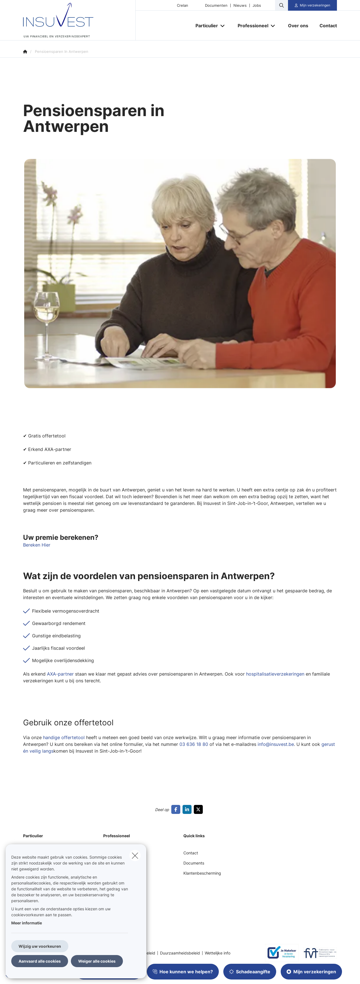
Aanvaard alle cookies (40, 961)
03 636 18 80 (193, 744)
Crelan (182, 5)
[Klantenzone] (312, 5)
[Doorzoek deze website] (281, 5)
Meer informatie (26, 922)
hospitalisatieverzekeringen (274, 674)
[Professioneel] (251, 25)
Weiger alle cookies (97, 961)
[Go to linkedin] (188, 809)
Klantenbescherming (202, 873)
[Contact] (325, 25)
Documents (193, 863)
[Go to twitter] (199, 809)
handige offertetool (64, 737)
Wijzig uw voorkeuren (40, 946)
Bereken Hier (36, 545)
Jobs (257, 5)
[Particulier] (204, 25)
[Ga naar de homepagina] (79, 20)
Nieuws (240, 5)
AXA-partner (60, 674)
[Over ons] (298, 25)
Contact (190, 852)
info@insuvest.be (276, 744)
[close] (135, 855)
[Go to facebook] (177, 809)
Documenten (216, 5)
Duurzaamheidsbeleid (180, 953)
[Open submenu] (222, 25)
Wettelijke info (217, 953)
